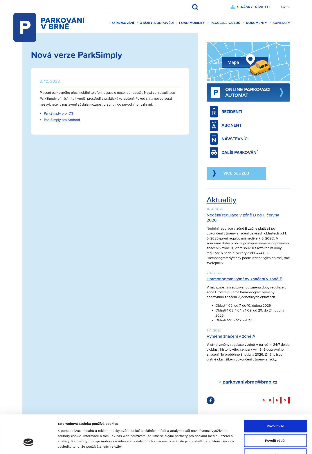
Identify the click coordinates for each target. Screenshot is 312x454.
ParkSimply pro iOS (58, 113)
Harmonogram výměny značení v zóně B (244, 278)
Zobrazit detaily (232, 445)
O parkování (123, 23)
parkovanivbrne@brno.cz (249, 382)
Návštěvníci (229, 139)
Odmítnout (275, 425)
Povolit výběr (275, 411)
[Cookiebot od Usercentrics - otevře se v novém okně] (28, 445)
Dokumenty (256, 23)
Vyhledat (192, 7)
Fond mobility (192, 23)
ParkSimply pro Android (62, 120)
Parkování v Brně (53, 23)
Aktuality (221, 200)
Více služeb (236, 173)
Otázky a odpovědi (157, 23)
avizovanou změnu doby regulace (258, 287)
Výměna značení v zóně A (231, 336)
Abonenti (226, 125)
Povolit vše (275, 396)
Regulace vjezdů (225, 23)
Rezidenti (226, 111)
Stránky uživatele (254, 7)
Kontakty (281, 23)
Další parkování (234, 152)
